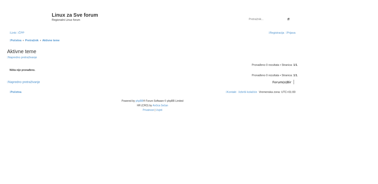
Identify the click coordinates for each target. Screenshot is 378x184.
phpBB (139, 100)
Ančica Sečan (160, 105)
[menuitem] (21, 33)
